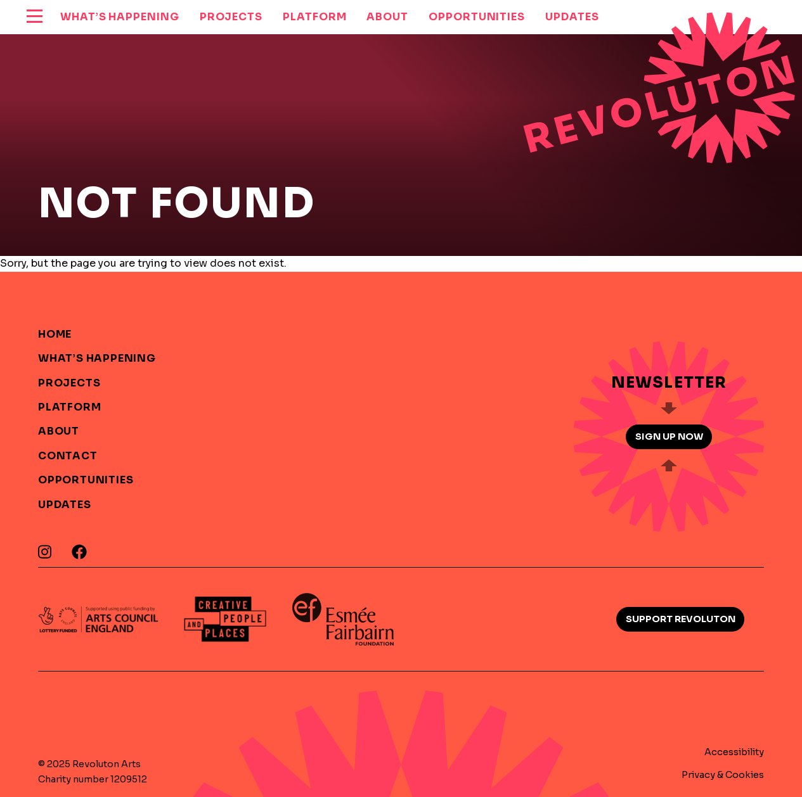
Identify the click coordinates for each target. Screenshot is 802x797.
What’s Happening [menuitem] (119, 16)
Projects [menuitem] (231, 16)
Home (55, 334)
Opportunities (85, 480)
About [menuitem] (387, 16)
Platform (69, 407)
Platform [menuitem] (314, 16)
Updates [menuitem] (571, 16)
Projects (69, 383)
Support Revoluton (680, 619)
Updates (64, 504)
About (58, 431)
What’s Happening (97, 358)
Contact (68, 455)
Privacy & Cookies (723, 775)
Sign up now (669, 436)
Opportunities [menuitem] (477, 16)
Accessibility (734, 752)
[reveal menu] (34, 17)
